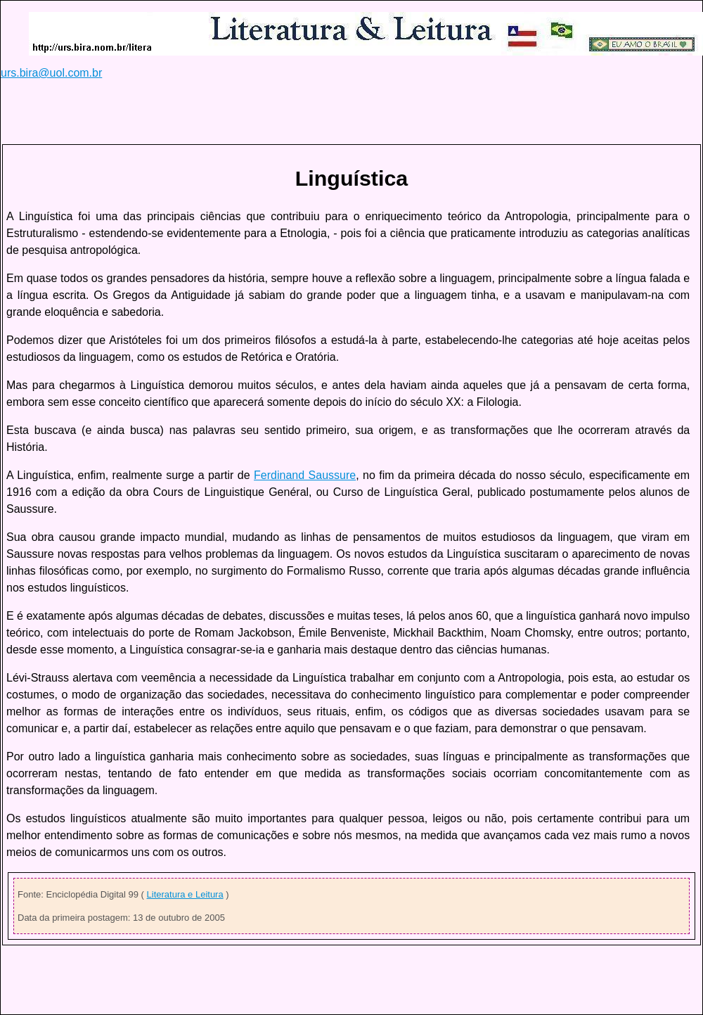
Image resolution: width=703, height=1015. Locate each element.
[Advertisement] (256, 111)
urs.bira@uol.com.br (51, 73)
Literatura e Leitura (185, 894)
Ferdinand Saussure (305, 475)
